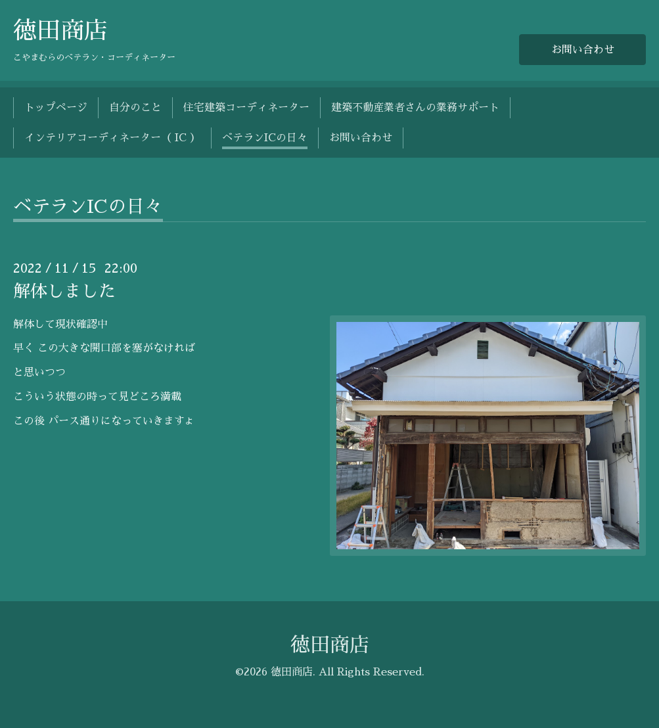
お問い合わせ (582, 50)
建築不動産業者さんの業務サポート (415, 107)
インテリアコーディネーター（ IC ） (112, 138)
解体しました (64, 291)
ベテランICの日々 (264, 138)
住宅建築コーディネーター (246, 107)
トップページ (55, 107)
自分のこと (135, 107)
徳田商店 (60, 31)
